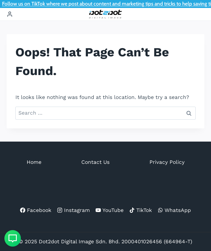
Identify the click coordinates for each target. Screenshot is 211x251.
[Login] (10, 14)
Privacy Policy (167, 162)
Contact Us (95, 162)
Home (34, 162)
